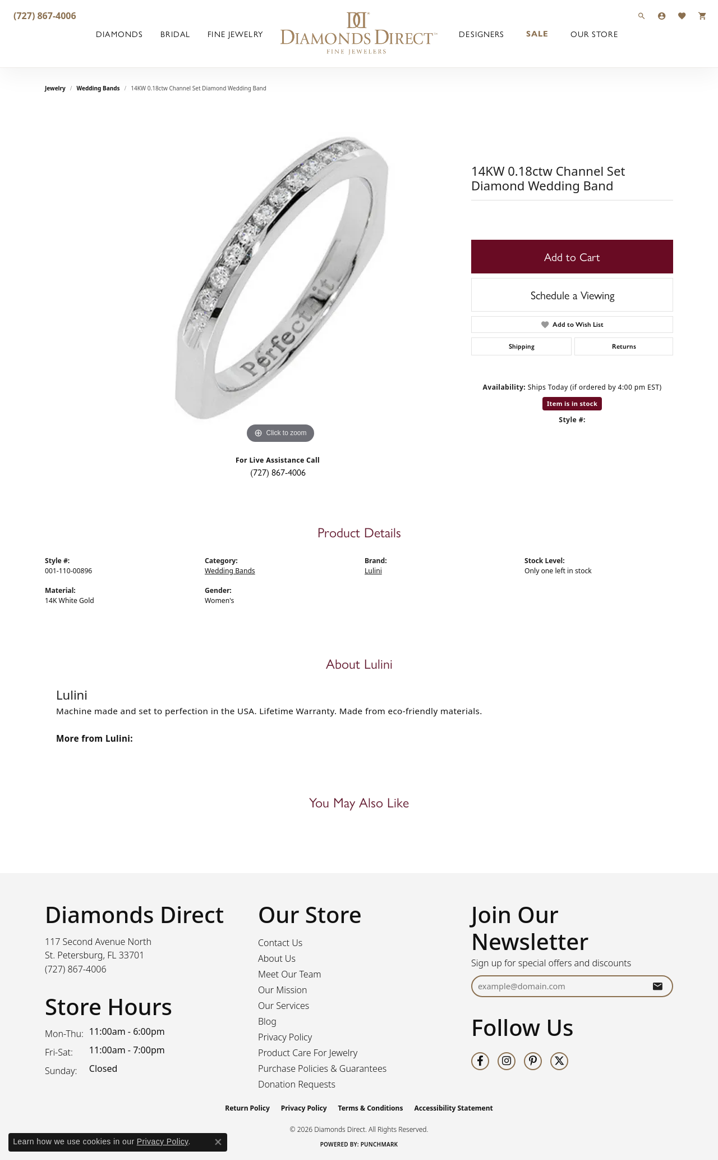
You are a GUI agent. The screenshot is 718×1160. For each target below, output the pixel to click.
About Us (277, 958)
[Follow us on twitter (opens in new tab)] (559, 1061)
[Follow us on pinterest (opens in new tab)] (533, 1061)
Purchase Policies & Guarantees (322, 1068)
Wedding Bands (98, 88)
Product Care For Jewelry (307, 1053)
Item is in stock (572, 403)
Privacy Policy (285, 1037)
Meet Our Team (289, 974)
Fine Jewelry (235, 33)
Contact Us (280, 943)
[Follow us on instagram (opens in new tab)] (507, 1061)
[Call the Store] (76, 969)
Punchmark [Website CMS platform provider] (379, 1144)
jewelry (55, 88)
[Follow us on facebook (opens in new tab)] (480, 1061)
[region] (280, 277)
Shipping (522, 346)
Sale (537, 34)
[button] (641, 15)
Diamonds (119, 33)
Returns (624, 346)
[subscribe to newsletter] (657, 986)
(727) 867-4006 (278, 471)
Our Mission (282, 990)
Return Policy (247, 1108)
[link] (43, 15)
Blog (267, 1021)
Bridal (175, 33)
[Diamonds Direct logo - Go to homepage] (359, 33)
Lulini (373, 571)
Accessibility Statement (453, 1108)
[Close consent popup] (218, 1142)
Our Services (283, 1005)
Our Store (594, 33)
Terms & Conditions (370, 1108)
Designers (481, 33)
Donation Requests (296, 1084)
